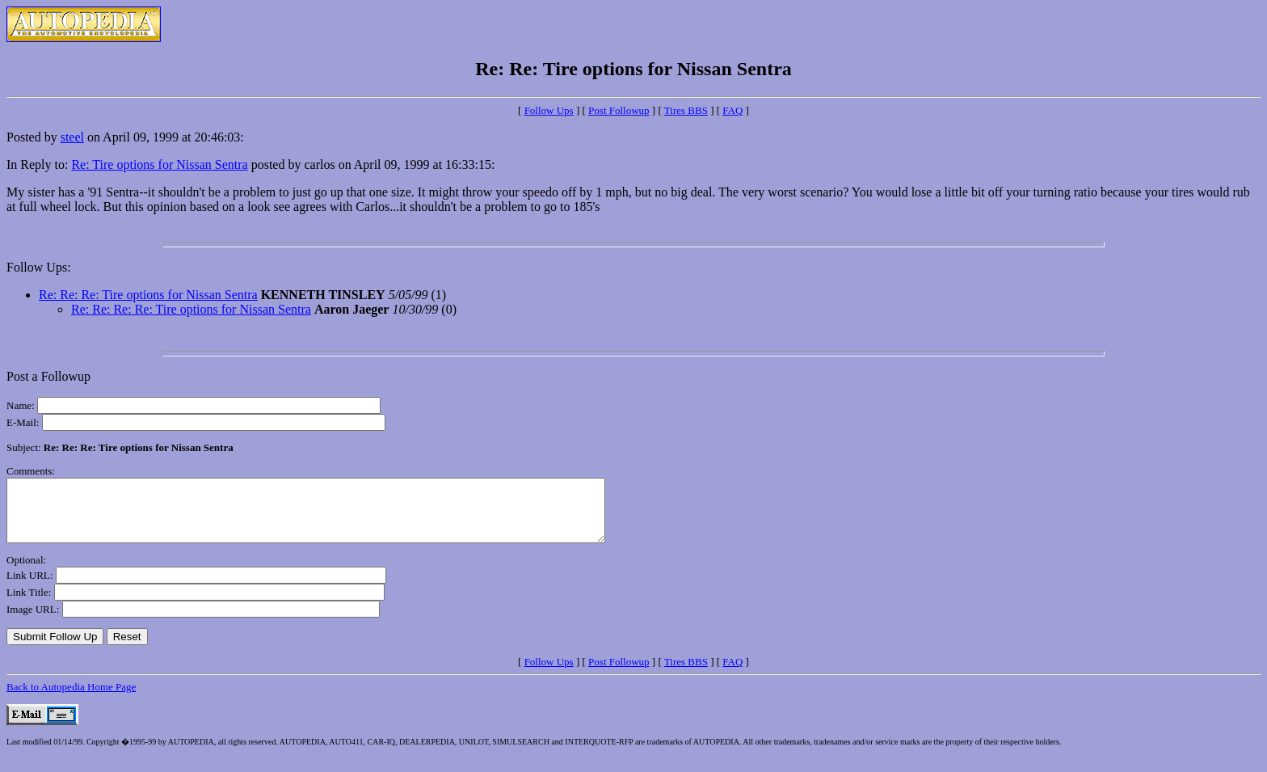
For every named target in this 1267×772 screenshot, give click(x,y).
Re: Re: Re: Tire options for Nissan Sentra (148, 295)
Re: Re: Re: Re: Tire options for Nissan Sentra (191, 309)
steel (72, 137)
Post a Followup (48, 376)
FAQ (732, 110)
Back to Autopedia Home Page (71, 699)
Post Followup (619, 110)
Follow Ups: (38, 267)
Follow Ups (549, 110)
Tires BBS (686, 110)
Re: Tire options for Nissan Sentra (159, 164)
